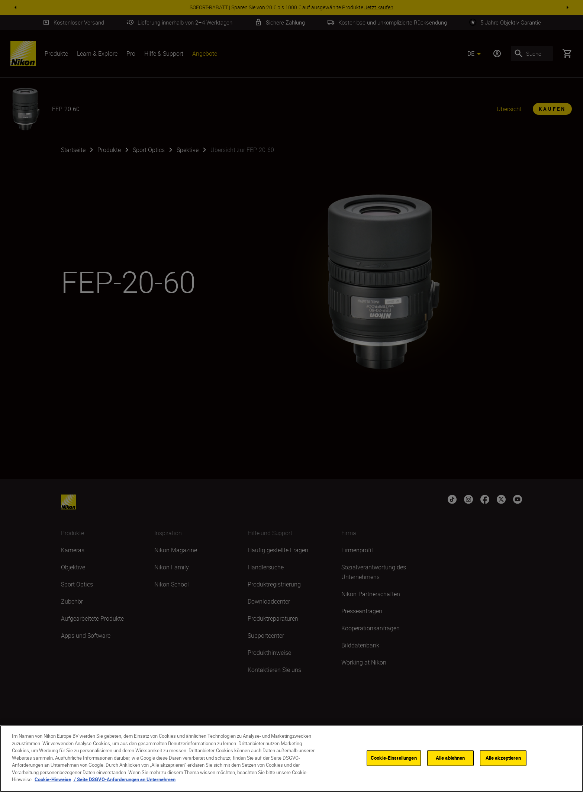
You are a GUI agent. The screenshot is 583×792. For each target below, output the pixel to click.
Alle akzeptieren (503, 758)
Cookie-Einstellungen (394, 758)
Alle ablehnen (450, 758)
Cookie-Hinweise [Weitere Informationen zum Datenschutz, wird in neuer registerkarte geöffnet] (53, 780)
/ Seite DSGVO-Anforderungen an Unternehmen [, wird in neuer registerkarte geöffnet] (124, 780)
